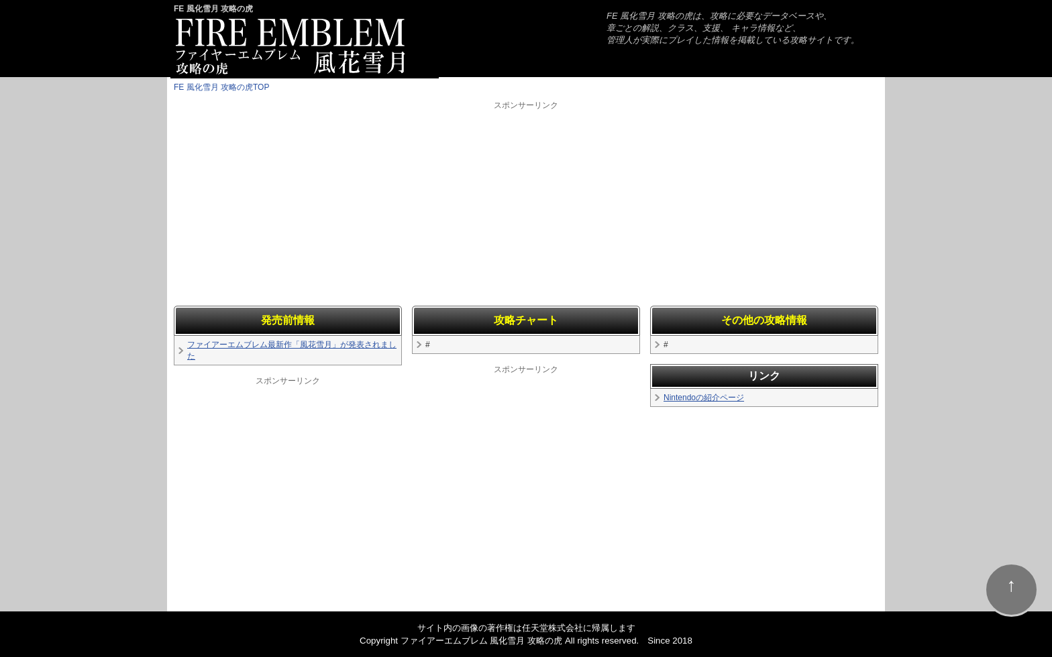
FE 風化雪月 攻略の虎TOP (221, 87)
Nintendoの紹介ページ (704, 397)
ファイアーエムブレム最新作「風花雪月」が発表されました (292, 350)
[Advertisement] (526, 205)
